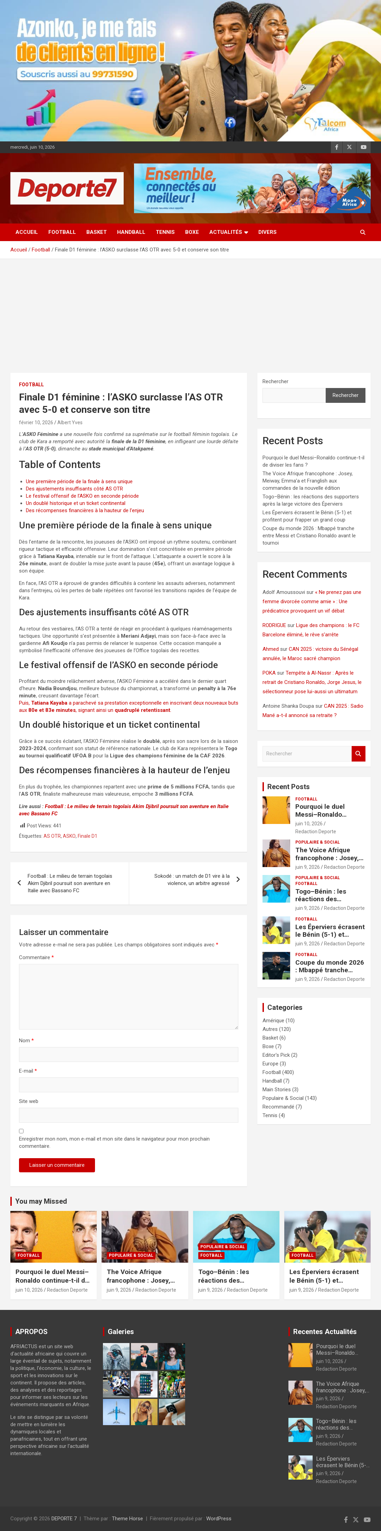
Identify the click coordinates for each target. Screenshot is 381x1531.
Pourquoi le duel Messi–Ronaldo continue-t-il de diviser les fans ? (329, 818)
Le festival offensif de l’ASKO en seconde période (82, 496)
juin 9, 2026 (307, 867)
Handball (131, 232)
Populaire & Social (317, 842)
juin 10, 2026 (309, 823)
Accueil (27, 232)
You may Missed (41, 1201)
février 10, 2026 (36, 422)
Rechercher (275, 381)
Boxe (192, 232)
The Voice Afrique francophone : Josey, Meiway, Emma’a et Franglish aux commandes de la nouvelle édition (308, 480)
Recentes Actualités (325, 1332)
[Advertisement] (190, 310)
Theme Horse (127, 1518)
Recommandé (278, 1107)
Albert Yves (70, 422)
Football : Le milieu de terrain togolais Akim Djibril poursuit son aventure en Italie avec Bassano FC (70, 883)
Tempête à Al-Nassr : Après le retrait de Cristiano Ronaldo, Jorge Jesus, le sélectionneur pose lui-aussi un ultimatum (312, 682)
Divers (267, 232)
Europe (270, 1064)
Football (62, 232)
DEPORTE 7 (64, 1518)
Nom (26, 1040)
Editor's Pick (276, 1055)
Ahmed (271, 649)
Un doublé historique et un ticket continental (75, 503)
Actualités (225, 232)
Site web (28, 1101)
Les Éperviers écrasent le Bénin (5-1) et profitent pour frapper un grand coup (330, 938)
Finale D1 (87, 836)
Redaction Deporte (315, 831)
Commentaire (36, 957)
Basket (96, 232)
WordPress (218, 1518)
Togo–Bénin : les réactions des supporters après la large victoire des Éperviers (236, 1284)
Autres (270, 1029)
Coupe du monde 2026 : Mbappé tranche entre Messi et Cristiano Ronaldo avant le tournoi (309, 535)
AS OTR (52, 836)
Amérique (273, 1020)
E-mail (28, 1071)
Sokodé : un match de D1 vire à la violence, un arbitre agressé (192, 879)
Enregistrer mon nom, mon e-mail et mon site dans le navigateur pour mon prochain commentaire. (114, 1142)
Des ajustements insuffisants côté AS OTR (74, 489)
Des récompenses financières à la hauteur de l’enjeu (85, 510)
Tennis (165, 232)
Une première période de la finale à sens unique (79, 481)
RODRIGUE (274, 625)
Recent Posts (288, 787)
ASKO (69, 836)
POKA (269, 673)
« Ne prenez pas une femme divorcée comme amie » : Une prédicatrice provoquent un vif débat (312, 601)
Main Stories (277, 1089)
